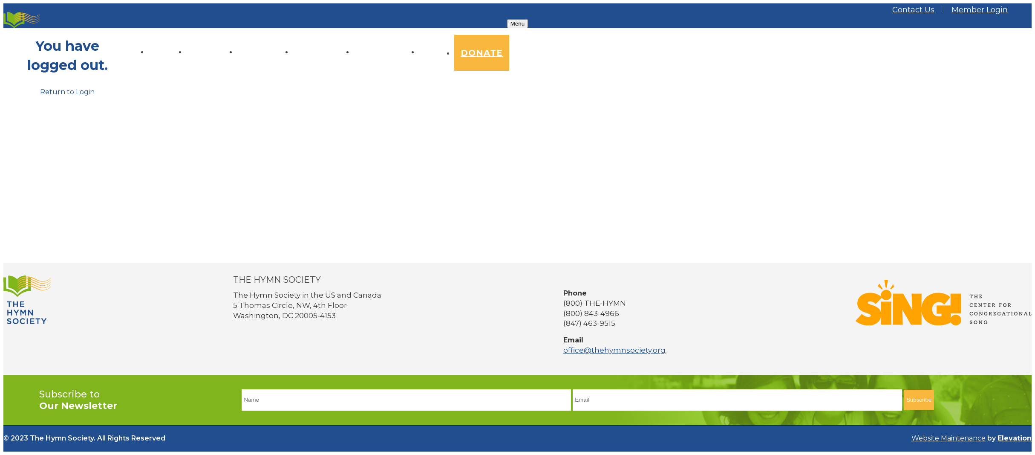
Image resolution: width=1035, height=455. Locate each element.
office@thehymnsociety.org (614, 350)
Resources (264, 52)
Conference (323, 52)
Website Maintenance (948, 438)
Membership (386, 52)
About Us (212, 52)
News (436, 52)
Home (167, 52)
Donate (482, 53)
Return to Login (67, 92)
